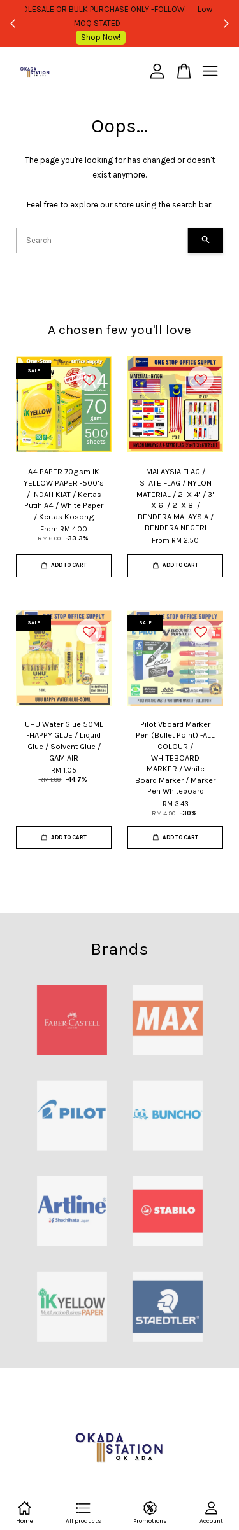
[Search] (102, 240)
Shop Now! (123, 37)
